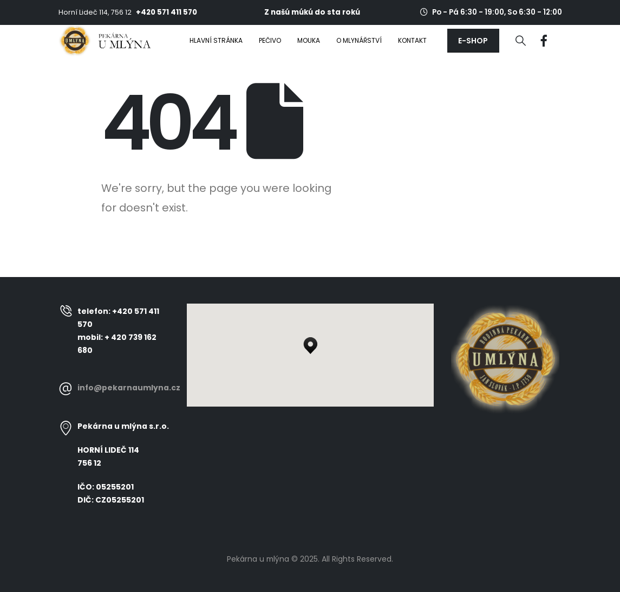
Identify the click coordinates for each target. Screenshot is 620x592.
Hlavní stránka (216, 40)
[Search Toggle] (520, 40)
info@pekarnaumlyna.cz (128, 387)
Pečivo (270, 40)
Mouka (308, 40)
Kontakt (412, 40)
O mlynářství (359, 40)
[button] (473, 41)
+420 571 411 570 (166, 12)
